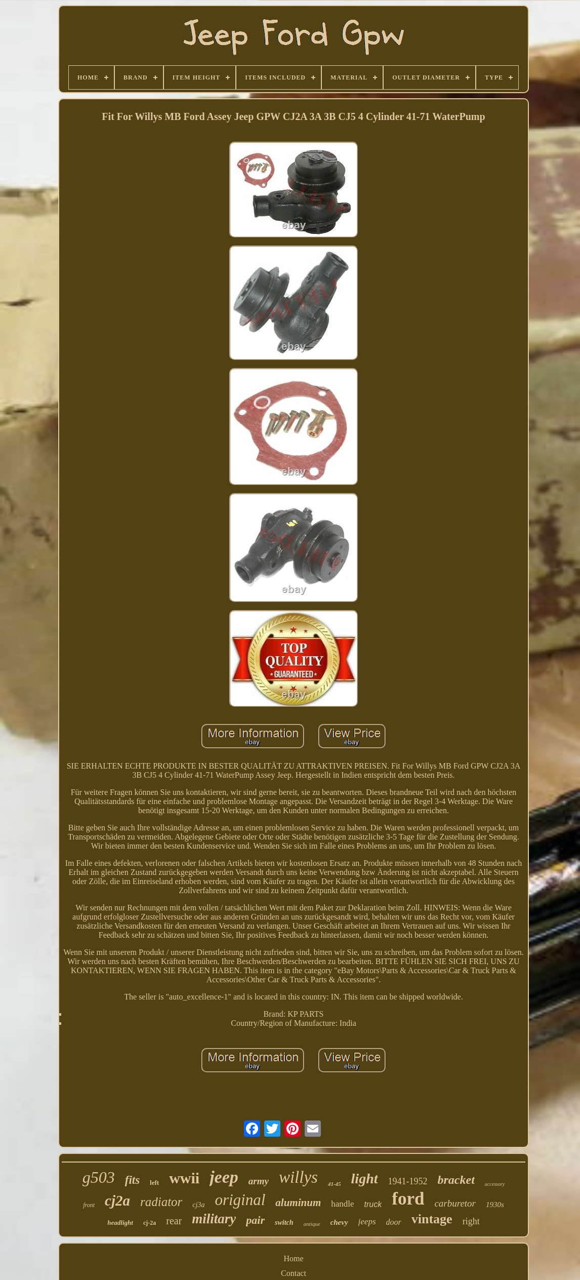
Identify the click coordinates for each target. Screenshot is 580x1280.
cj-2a (149, 1222)
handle (342, 1204)
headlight (120, 1222)
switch (284, 1222)
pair (255, 1220)
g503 (98, 1177)
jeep (224, 1177)
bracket (456, 1179)
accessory (495, 1184)
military (214, 1218)
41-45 (334, 1184)
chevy (339, 1222)
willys (298, 1177)
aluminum (298, 1202)
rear (174, 1220)
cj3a (198, 1205)
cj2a (117, 1200)
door (393, 1222)
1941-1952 (408, 1181)
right (471, 1221)
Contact (293, 1273)
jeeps (367, 1221)
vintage (431, 1219)
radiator (161, 1202)
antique (312, 1224)
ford (408, 1199)
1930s (495, 1205)
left (154, 1182)
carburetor (455, 1203)
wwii (184, 1178)
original (240, 1200)
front (89, 1205)
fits (132, 1180)
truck (373, 1204)
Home (293, 1258)
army (258, 1181)
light (364, 1178)
